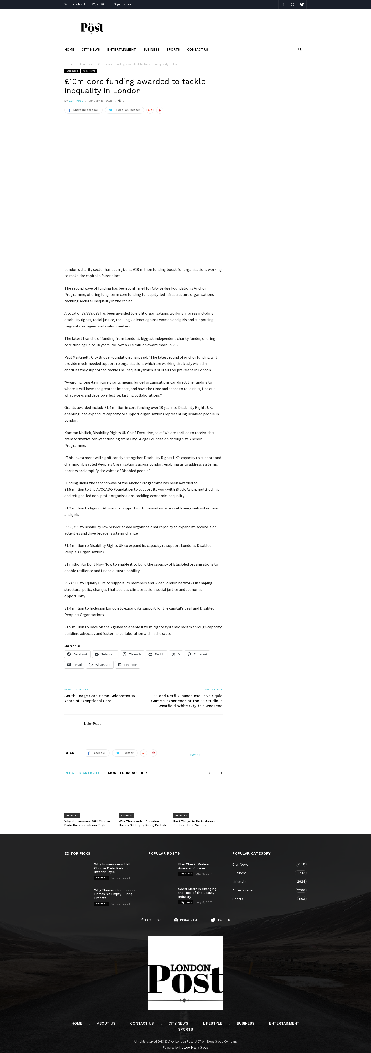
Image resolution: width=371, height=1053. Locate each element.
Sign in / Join (123, 4)
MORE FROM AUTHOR (127, 772)
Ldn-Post (76, 100)
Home (69, 49)
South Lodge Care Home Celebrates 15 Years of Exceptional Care (99, 697)
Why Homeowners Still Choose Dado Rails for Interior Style (87, 821)
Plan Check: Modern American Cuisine (193, 865)
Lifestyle (264, 880)
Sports (173, 49)
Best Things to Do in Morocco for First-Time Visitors (195, 821)
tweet (195, 753)
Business (151, 49)
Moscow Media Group (193, 1046)
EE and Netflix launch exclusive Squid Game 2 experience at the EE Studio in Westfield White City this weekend (187, 699)
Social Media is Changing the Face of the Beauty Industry (197, 891)
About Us (106, 1022)
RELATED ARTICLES (82, 772)
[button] (300, 49)
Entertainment (121, 49)
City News (91, 49)
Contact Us (197, 49)
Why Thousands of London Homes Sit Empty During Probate (143, 821)
